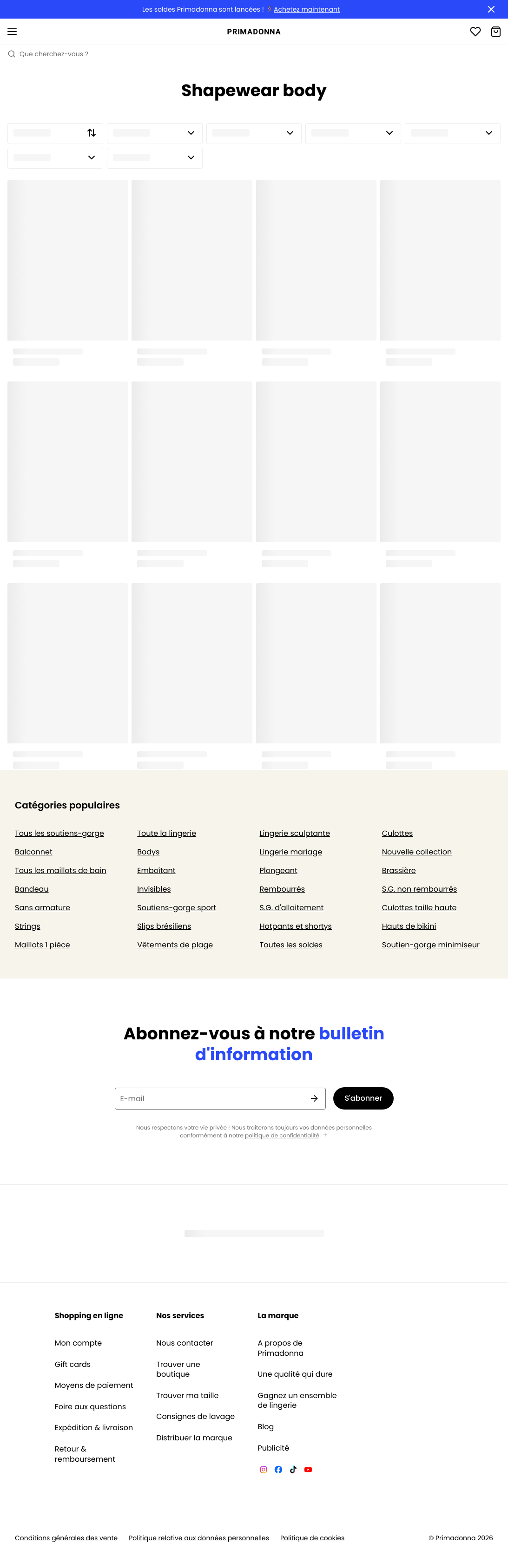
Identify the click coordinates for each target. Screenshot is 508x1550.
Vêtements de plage (175, 944)
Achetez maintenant (307, 9)
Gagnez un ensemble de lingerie (297, 1401)
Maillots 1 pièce (42, 944)
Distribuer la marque (194, 1438)
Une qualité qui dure (295, 1374)
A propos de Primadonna (281, 1348)
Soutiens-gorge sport (176, 907)
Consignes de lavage (195, 1417)
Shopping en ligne (89, 1315)
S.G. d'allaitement (292, 907)
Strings (27, 926)
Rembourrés (282, 889)
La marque (278, 1315)
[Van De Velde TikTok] (293, 1471)
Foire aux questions (90, 1407)
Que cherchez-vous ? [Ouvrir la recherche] (47, 54)
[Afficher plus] (325, 1135)
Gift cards (73, 1365)
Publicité (274, 1448)
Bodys (148, 852)
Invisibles (154, 889)
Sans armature (42, 907)
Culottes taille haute (419, 907)
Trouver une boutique (178, 1369)
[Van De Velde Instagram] (263, 1471)
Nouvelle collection (417, 852)
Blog (266, 1427)
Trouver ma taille (187, 1396)
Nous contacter (184, 1343)
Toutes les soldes (291, 944)
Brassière (399, 870)
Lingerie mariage (291, 852)
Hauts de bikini (409, 926)
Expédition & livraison (94, 1428)
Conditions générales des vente (66, 1538)
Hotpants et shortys (296, 926)
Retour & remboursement (85, 1454)
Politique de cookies (312, 1538)
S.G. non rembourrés (419, 889)
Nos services (180, 1315)
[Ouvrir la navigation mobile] (12, 31)
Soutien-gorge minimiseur (431, 944)
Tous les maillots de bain (60, 870)
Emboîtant (156, 870)
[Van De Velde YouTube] (308, 1471)
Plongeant (278, 870)
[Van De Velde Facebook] (278, 1471)
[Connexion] (475, 31)
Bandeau (32, 889)
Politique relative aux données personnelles (199, 1538)
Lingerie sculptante (295, 833)
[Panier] (496, 31)
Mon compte (78, 1343)
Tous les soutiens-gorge (59, 833)
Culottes (397, 833)
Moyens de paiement (94, 1385)
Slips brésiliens (164, 926)
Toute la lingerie (166, 833)
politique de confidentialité (282, 1136)
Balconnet (34, 852)
